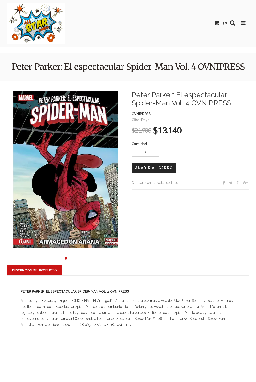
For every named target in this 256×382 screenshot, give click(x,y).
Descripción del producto (34, 270)
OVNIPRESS (141, 114)
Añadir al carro (154, 168)
